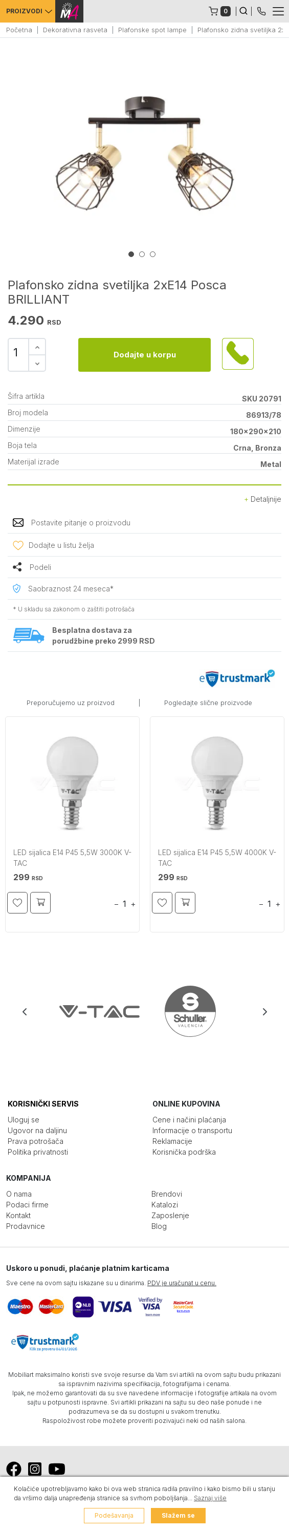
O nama (19, 1193)
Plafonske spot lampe (152, 30)
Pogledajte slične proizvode (208, 702)
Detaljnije (262, 499)
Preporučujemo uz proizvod (71, 702)
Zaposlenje (170, 1215)
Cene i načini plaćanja (189, 1119)
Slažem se (178, 1515)
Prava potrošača (35, 1141)
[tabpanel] (144, 153)
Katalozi (164, 1204)
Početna (19, 30)
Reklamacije (172, 1141)
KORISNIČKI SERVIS (43, 1103)
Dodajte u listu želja (61, 545)
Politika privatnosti (38, 1151)
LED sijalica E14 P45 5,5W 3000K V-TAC (72, 857)
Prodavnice (25, 1226)
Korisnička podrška (184, 1151)
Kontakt (18, 1215)
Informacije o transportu (192, 1130)
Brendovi (166, 1193)
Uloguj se (23, 1119)
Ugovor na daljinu (37, 1130)
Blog (159, 1226)
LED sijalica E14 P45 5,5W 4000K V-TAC (217, 857)
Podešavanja (114, 1515)
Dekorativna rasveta (75, 30)
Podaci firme (27, 1204)
